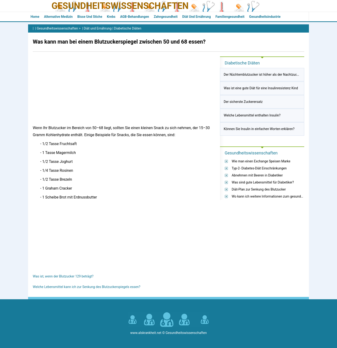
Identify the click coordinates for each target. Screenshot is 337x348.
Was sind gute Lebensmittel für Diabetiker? (263, 182)
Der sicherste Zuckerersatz (243, 102)
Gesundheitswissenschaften (120, 6)
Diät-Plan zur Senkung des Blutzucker (259, 189)
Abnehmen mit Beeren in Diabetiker (257, 175)
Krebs (111, 17)
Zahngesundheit (166, 17)
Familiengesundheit (230, 17)
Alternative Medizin (58, 17)
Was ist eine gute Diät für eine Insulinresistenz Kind (261, 88)
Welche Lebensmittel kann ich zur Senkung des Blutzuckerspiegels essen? (86, 287)
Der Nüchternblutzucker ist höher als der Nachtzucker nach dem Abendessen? (280, 74)
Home (35, 17)
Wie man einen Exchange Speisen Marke (261, 161)
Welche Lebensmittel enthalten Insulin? (252, 115)
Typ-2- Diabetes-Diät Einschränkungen (259, 168)
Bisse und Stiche (89, 17)
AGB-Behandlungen (134, 17)
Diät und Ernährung (196, 17)
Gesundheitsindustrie (265, 17)
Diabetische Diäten (127, 28)
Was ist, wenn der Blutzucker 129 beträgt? (63, 276)
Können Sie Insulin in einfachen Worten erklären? (259, 129)
